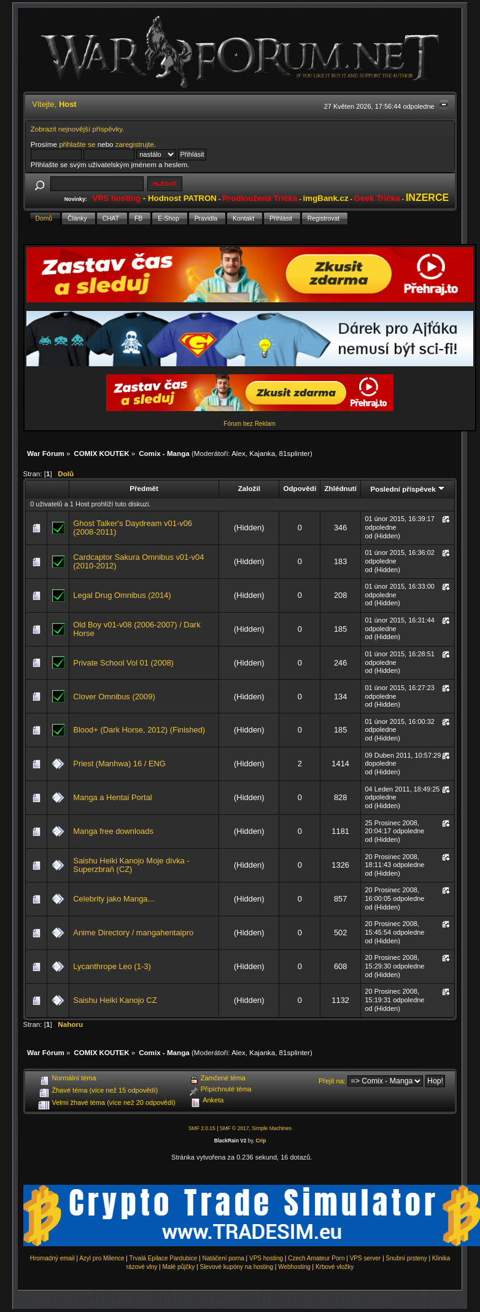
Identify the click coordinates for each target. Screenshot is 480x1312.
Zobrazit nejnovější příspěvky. (78, 129)
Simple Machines (272, 1128)
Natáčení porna (223, 1258)
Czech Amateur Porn (316, 1258)
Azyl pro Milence (101, 1258)
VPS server (365, 1258)
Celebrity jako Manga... (113, 898)
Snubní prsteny (406, 1258)
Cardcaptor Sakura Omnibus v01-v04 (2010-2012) (138, 561)
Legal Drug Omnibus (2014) (122, 595)
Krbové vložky (334, 1266)
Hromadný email (52, 1258)
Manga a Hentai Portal (112, 797)
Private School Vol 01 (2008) (123, 662)
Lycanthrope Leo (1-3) (112, 966)
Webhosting (294, 1266)
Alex (238, 453)
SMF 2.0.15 (201, 1128)
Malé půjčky (179, 1266)
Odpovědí (299, 488)
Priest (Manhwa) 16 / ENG (119, 763)
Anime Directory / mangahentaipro (133, 932)
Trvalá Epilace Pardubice (164, 1258)
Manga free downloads (113, 831)
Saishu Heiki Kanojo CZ (115, 1000)
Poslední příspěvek (407, 489)
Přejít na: (332, 1081)
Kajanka (262, 453)
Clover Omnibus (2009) (114, 696)
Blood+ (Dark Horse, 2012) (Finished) (139, 729)
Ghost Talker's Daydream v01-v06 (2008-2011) (132, 527)
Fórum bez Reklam (249, 423)
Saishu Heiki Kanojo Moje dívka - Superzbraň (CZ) (131, 865)
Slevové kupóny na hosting (236, 1266)
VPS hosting (266, 1258)
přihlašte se (77, 144)
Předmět (144, 488)
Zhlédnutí (340, 488)
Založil (249, 488)
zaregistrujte (134, 144)
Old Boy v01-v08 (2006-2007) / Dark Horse (136, 629)
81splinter (294, 453)
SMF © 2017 (234, 1128)
